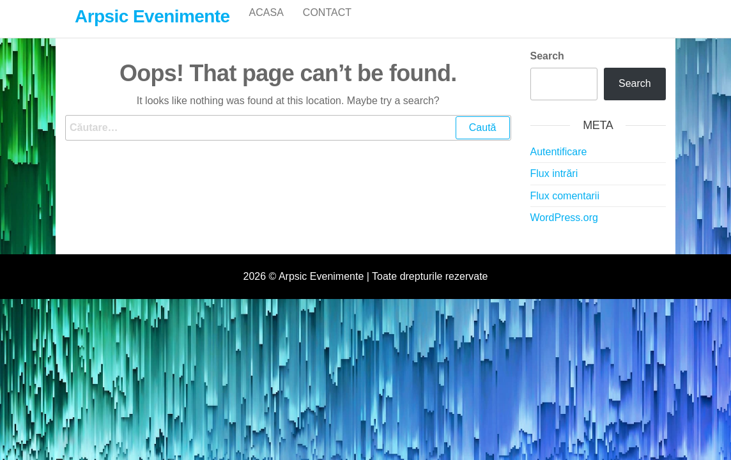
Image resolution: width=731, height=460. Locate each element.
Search (547, 69)
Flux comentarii (564, 209)
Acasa (266, 25)
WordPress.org (564, 231)
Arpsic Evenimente (152, 16)
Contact (327, 25)
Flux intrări (554, 186)
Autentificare (558, 165)
